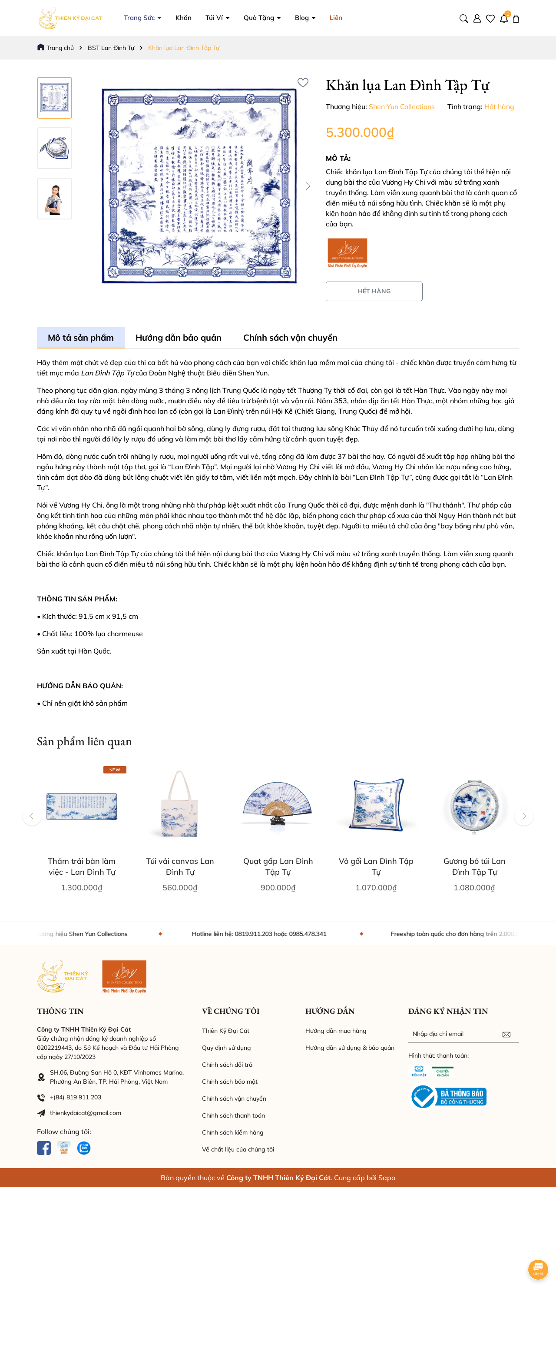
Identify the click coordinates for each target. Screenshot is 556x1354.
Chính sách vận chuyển (234, 1098)
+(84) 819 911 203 (75, 1097)
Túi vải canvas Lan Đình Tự (180, 866)
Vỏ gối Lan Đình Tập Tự (376, 866)
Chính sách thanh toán (233, 1115)
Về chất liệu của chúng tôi (238, 1149)
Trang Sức (178, 17)
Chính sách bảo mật (230, 1081)
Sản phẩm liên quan (84, 741)
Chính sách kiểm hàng (233, 1132)
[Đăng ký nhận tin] (506, 1033)
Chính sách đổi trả (227, 1065)
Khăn (222, 17)
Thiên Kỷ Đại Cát (225, 1031)
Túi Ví (253, 17)
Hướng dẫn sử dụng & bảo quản (349, 1048)
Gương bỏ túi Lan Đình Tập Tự (474, 866)
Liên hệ (379, 17)
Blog (341, 17)
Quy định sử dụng (226, 1048)
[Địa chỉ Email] (463, 1033)
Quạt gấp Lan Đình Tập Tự (278, 866)
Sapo (386, 1177)
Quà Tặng (298, 17)
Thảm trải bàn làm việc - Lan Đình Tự (82, 866)
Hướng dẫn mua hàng (336, 1031)
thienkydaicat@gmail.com (85, 1113)
